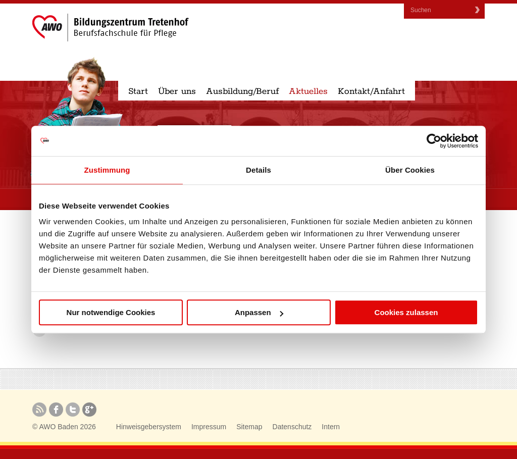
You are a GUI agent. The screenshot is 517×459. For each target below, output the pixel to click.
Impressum (208, 427)
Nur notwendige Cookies (111, 312)
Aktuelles (308, 91)
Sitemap (249, 427)
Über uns (177, 91)
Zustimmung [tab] (107, 170)
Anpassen (259, 312)
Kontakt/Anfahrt (371, 91)
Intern (331, 427)
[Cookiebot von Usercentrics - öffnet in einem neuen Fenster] (434, 140)
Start (138, 91)
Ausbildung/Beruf (242, 91)
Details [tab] (258, 170)
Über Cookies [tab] (410, 170)
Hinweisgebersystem (148, 427)
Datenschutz (292, 427)
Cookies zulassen (406, 312)
